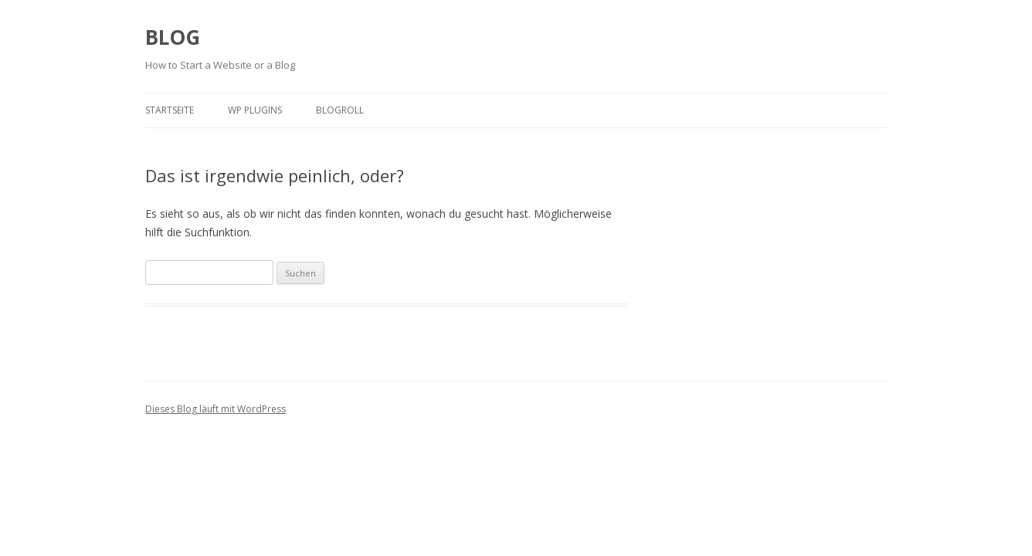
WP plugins (255, 110)
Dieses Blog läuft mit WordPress (215, 408)
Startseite (169, 110)
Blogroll (340, 110)
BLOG (172, 37)
